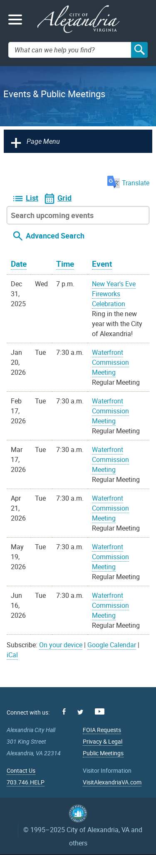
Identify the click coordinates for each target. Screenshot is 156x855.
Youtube (99, 711)
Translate (128, 182)
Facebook (64, 711)
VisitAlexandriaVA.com (112, 782)
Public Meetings (103, 753)
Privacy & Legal (102, 741)
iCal (12, 654)
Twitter (80, 712)
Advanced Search (55, 236)
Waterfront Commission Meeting (110, 362)
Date (19, 263)
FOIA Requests (102, 730)
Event (102, 263)
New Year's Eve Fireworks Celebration (114, 293)
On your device (60, 644)
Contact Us (21, 770)
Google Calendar (111, 644)
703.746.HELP (26, 782)
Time (65, 263)
